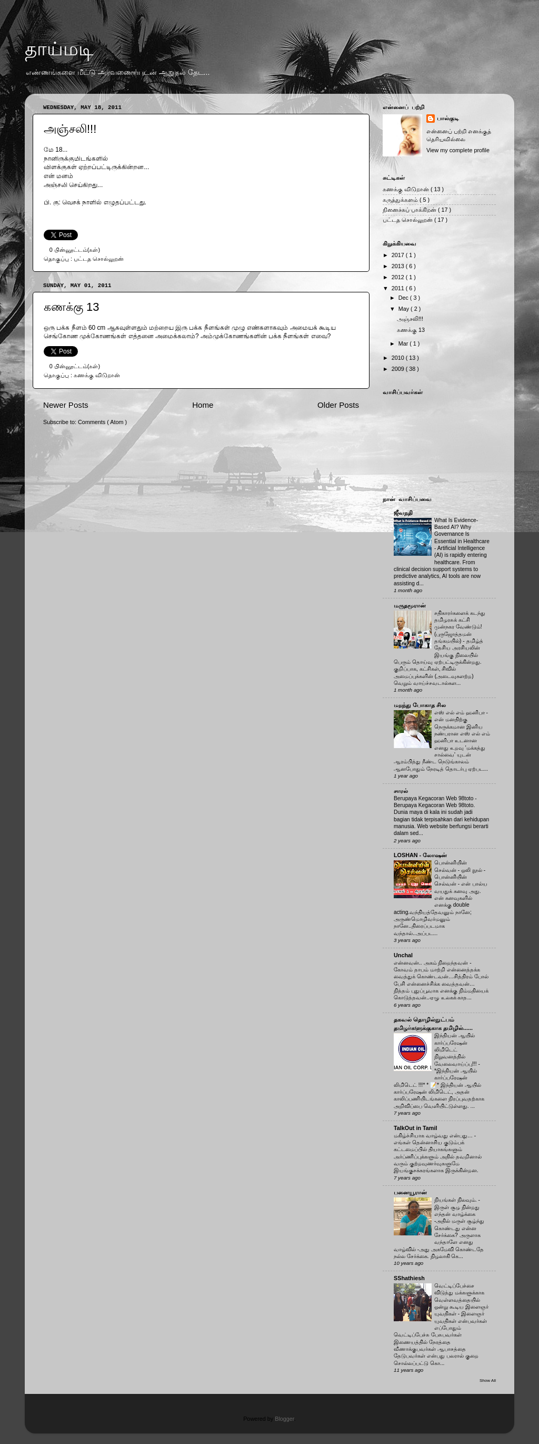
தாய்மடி (59, 49)
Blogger (284, 1419)
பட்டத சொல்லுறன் (99, 259)
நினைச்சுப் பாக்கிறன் (410, 210)
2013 (399, 266)
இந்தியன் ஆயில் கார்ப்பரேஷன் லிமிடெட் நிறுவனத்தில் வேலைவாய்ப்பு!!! (456, 1049)
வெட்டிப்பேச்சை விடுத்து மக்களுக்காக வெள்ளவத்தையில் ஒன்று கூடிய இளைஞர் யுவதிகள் (461, 1300)
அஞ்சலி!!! (70, 128)
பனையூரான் (410, 1192)
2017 (399, 255)
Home (202, 404)
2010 (399, 358)
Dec (404, 297)
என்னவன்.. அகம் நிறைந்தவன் (432, 963)
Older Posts (338, 404)
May (404, 309)
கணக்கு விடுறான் (97, 375)
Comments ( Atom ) (102, 422)
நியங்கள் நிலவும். (456, 1200)
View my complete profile (458, 150)
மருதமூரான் (410, 605)
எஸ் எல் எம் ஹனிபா (460, 712)
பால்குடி (448, 118)
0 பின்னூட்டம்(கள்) (74, 250)
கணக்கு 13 (71, 306)
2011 (399, 288)
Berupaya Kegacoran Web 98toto (434, 798)
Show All (488, 1380)
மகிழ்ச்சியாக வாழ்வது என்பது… (434, 1135)
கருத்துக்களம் (401, 200)
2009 (399, 369)
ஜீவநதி (403, 512)
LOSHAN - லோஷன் (420, 855)
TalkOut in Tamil (415, 1128)
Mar (404, 343)
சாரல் (401, 791)
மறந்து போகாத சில (420, 705)
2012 (399, 277)
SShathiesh (409, 1278)
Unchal (403, 955)
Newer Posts (65, 404)
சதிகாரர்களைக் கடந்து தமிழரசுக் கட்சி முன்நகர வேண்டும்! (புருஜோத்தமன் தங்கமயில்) (459, 627)
